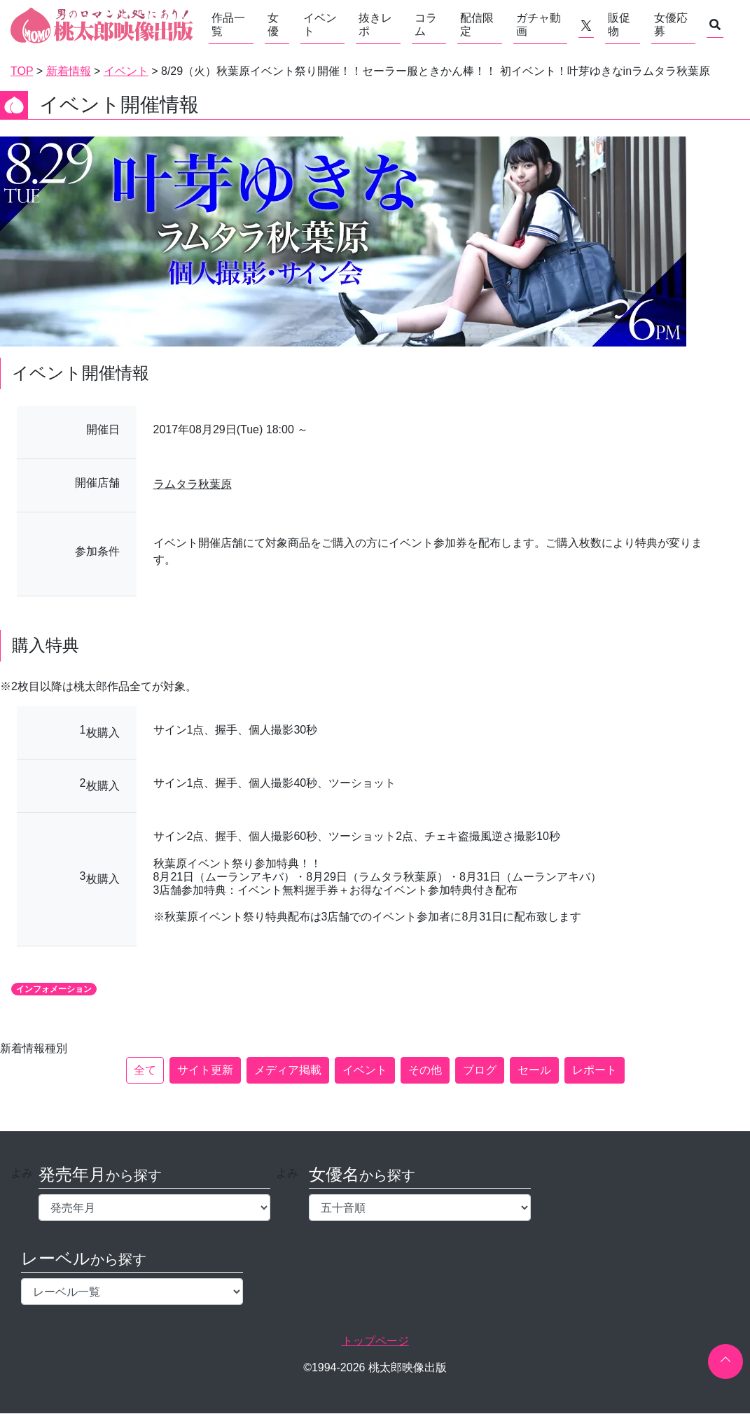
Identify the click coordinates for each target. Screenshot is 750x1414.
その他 (425, 1070)
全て (145, 1070)
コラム (426, 24)
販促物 (619, 24)
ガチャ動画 (538, 24)
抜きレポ (375, 24)
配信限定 (477, 24)
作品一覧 (228, 24)
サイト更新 (205, 1070)
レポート (594, 1070)
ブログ (479, 1070)
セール (534, 1070)
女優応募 (671, 24)
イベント (320, 24)
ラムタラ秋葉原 (192, 484)
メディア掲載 (287, 1070)
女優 (273, 24)
